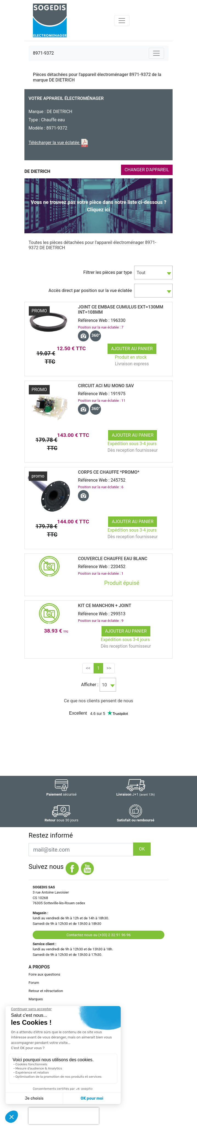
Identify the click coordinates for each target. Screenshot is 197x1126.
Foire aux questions (44, 974)
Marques (36, 999)
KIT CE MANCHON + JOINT (104, 605)
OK (142, 849)
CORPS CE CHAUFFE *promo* (108, 472)
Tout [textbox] (141, 272)
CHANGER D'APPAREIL (147, 169)
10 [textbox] (104, 684)
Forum (34, 983)
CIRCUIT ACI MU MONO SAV (106, 385)
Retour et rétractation (46, 991)
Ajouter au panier (132, 348)
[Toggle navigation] (122, 20)
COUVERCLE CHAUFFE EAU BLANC (112, 558)
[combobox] (153, 272)
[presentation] (64, 1116)
